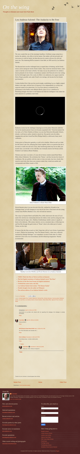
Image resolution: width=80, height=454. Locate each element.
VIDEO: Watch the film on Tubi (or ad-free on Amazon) (33, 277)
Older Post (63, 382)
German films (40, 298)
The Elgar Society (45, 443)
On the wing (16, 7)
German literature (48, 298)
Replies (22, 344)
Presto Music (44, 441)
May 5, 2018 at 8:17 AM (40, 328)
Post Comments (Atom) (25, 385)
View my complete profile (15, 399)
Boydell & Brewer (45, 431)
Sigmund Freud (55, 299)
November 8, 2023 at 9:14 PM (37, 346)
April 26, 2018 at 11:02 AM (32, 320)
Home (40, 382)
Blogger (57, 451)
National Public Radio (46, 437)
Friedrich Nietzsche (32, 298)
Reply (20, 315)
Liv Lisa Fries (22, 299)
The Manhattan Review (46, 445)
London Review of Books (46, 433)
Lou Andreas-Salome (30, 299)
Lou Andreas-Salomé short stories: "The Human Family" (34, 286)
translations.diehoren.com (8, 412)
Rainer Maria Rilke (47, 299)
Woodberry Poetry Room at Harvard (49, 447)
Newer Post (17, 382)
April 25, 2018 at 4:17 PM (30, 310)
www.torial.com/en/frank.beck (9, 443)
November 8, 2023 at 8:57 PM (33, 337)
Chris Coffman (22, 337)
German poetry (55, 298)
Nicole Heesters (38, 299)
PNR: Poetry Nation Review (47, 439)
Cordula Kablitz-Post (23, 298)
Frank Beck (21, 320)
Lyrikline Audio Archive (46, 435)
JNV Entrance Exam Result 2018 (26, 328)
